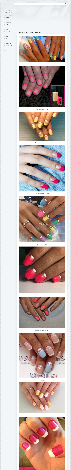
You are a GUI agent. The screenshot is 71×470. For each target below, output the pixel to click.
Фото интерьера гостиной (10, 41)
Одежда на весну (8, 48)
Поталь (6, 24)
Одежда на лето (8, 43)
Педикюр (7, 17)
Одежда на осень (8, 45)
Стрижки (6, 19)
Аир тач (6, 26)
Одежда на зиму (8, 47)
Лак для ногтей (8, 33)
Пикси (6, 34)
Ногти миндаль (8, 31)
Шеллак (6, 36)
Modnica (8, 4)
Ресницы (6, 29)
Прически (7, 20)
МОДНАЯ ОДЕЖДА (8, 12)
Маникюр (7, 13)
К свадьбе (7, 40)
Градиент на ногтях (8, 22)
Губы (6, 27)
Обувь (6, 50)
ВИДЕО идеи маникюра (9, 15)
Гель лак (6, 38)
